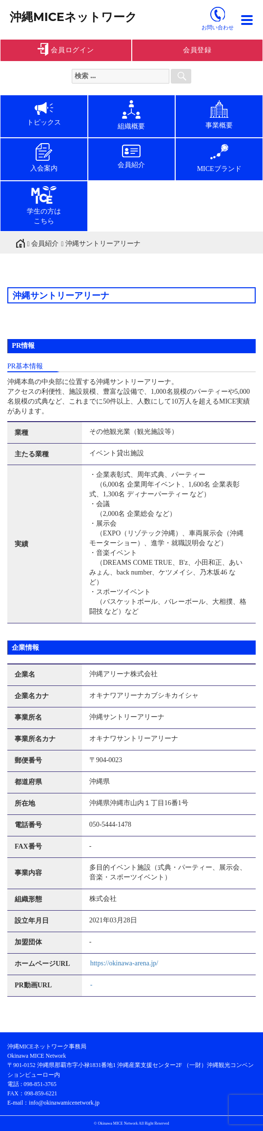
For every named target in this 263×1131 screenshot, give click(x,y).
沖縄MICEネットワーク (73, 17)
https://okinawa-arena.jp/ (124, 963)
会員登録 (197, 50)
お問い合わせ (218, 27)
